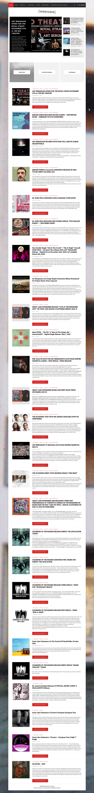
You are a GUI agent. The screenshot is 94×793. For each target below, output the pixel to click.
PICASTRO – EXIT (38, 764)
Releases (31, 5)
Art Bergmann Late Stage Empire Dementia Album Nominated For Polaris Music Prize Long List (55, 280)
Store (38, 5)
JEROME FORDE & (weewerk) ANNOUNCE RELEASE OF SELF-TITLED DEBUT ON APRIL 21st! (54, 171)
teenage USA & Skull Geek (59, 5)
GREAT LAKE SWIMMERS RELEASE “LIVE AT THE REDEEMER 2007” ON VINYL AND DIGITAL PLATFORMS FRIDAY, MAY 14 (55, 308)
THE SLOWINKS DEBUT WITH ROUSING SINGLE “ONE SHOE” (54, 473)
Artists (23, 5)
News (16, 5)
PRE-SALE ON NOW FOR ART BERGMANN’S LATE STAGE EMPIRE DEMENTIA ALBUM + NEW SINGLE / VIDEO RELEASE (56, 360)
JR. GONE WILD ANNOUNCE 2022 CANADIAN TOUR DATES (54, 198)
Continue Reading (40, 133)
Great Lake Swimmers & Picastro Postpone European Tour (54, 713)
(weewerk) (45, 5)
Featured (35, 88)
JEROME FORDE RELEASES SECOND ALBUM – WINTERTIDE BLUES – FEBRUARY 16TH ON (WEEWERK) (77, 41)
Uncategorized (53, 88)
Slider (46, 88)
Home (11, 5)
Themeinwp (46, 788)
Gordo (59, 788)
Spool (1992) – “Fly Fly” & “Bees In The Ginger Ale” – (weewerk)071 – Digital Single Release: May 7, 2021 (51, 333)
